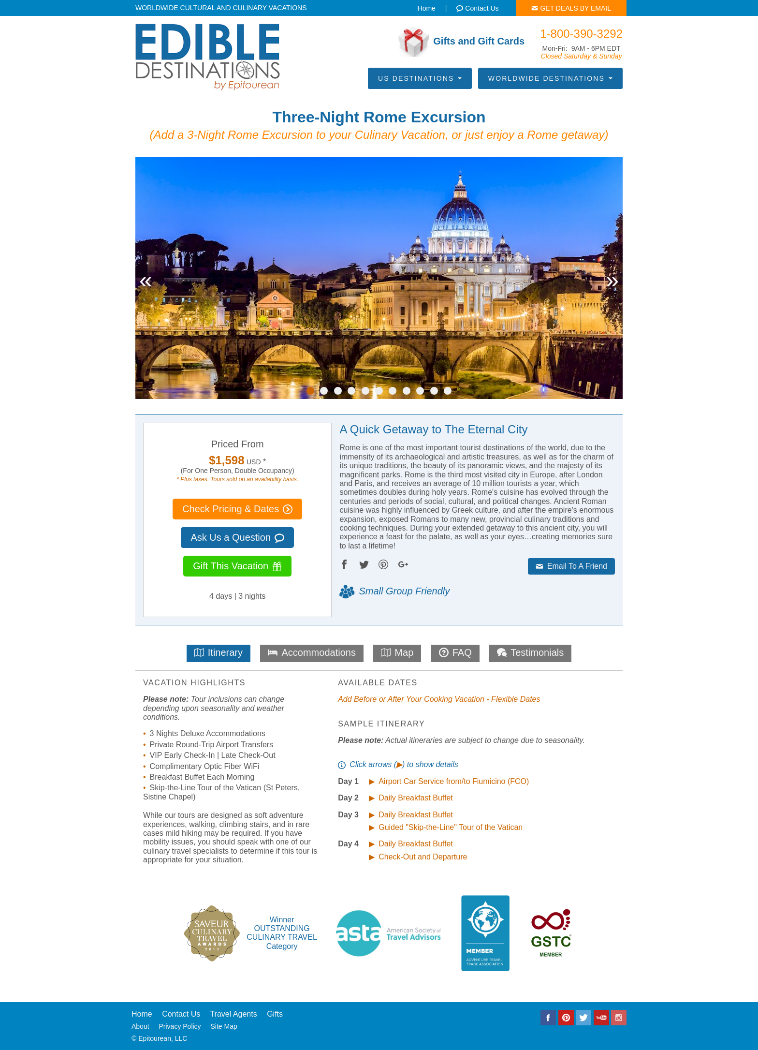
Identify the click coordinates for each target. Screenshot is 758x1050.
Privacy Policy (180, 1026)
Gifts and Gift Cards (461, 41)
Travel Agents (233, 1014)
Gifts (275, 1014)
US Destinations (420, 78)
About (140, 1026)
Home (141, 1014)
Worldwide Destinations (550, 78)
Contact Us (181, 1014)
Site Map (224, 1026)
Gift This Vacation (237, 566)
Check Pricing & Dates (237, 508)
